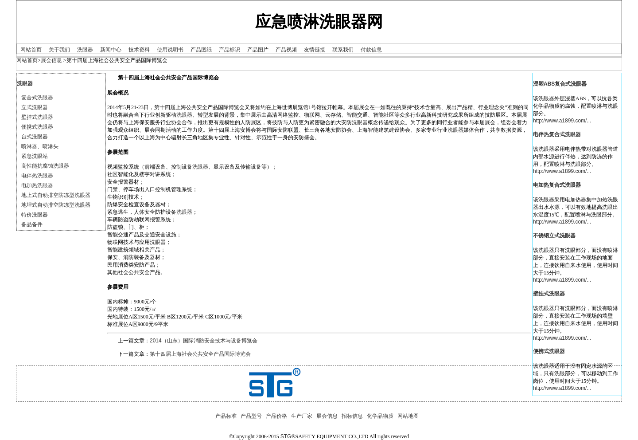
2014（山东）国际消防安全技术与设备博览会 (203, 341)
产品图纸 (201, 50)
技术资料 (139, 50)
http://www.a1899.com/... (562, 121)
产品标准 (226, 416)
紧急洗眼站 (34, 156)
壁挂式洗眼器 (37, 117)
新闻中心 (110, 50)
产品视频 (286, 50)
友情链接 (314, 50)
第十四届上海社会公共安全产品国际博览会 (200, 354)
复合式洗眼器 (37, 97)
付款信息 (371, 50)
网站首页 (31, 50)
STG (286, 436)
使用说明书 (170, 50)
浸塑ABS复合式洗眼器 (560, 84)
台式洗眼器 (34, 137)
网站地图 (408, 416)
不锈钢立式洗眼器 (554, 235)
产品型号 (251, 416)
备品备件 (32, 224)
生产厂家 (301, 416)
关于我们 (59, 50)
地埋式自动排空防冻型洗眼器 (55, 205)
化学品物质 (380, 416)
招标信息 (352, 416)
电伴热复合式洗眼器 (557, 134)
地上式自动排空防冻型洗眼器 (55, 195)
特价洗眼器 (34, 215)
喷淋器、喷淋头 (39, 146)
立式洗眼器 (34, 107)
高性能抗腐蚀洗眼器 (45, 166)
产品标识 (229, 50)
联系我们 (343, 50)
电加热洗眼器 (37, 185)
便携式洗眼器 (37, 127)
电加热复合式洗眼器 (557, 185)
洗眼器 (85, 50)
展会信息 (51, 60)
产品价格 (276, 416)
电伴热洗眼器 (37, 176)
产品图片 (257, 50)
